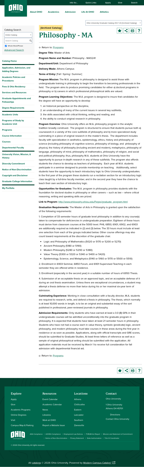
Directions (115, 414)
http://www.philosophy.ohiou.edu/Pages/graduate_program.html (93, 201)
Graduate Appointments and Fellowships (16, 100)
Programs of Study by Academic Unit (13, 122)
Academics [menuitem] (53, 11)
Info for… (75, 2)
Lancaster (79, 414)
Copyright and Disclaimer (15, 175)
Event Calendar (50, 399)
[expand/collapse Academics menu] (61, 11)
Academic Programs (20, 409)
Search (132, 2)
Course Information (12, 135)
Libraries (46, 414)
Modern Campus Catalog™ (97, 462)
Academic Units (10, 114)
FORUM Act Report (93, 434)
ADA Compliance (36, 434)
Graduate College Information (17, 182)
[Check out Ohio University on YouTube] (121, 445)
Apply (108, 2)
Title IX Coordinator (111, 438)
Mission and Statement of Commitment (118, 434)
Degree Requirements (13, 107)
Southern (78, 420)
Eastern (77, 409)
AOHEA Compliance (53, 434)
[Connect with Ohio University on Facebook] (108, 445)
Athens (77, 399)
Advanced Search (14, 50)
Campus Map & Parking (22, 425)
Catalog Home (9, 61)
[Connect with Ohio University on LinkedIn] (116, 445)
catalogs (36, 462)
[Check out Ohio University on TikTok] (129, 445)
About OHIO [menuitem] (36, 11)
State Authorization (94, 438)
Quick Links (92, 2)
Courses (6, 141)
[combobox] (114, 23)
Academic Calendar (52, 404)
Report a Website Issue (53, 425)
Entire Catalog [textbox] (11, 35)
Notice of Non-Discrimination (16, 169)
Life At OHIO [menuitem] (87, 11)
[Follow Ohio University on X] (125, 445)
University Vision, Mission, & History (16, 156)
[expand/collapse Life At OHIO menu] (96, 11)
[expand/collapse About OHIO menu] (44, 11)
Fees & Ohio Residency (13, 86)
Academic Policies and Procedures (13, 79)
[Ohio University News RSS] (133, 445)
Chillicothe (79, 404)
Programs (7, 129)
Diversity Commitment (13, 163)
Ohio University (23, 445)
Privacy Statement (77, 438)
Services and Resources (14, 92)
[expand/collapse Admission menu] (77, 11)
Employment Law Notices (73, 434)
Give (120, 2)
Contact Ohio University (117, 418)
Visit (13, 420)
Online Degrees (18, 414)
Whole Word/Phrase (15, 46)
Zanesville (79, 425)
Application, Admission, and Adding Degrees (16, 69)
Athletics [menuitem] (104, 11)
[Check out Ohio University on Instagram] (112, 445)
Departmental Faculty (13, 147)
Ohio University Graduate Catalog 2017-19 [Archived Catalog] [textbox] (112, 23)
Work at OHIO (49, 420)
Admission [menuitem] (70, 11)
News (45, 409)
